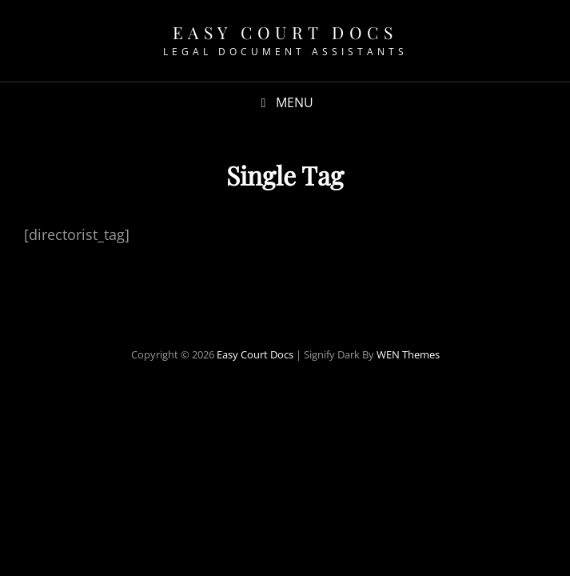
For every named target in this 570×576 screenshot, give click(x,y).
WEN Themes (408, 354)
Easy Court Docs (285, 32)
